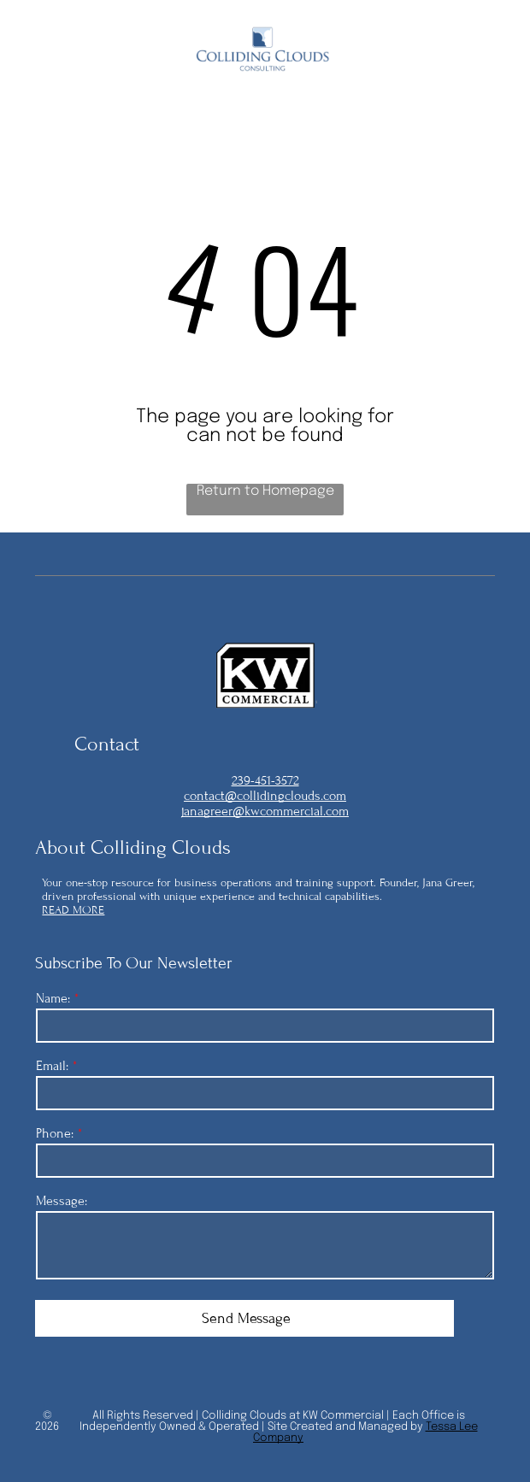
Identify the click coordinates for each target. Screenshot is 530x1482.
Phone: (55, 1133)
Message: (61, 1201)
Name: (53, 998)
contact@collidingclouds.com (265, 795)
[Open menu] (483, 50)
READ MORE (73, 910)
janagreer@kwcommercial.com (265, 811)
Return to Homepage (265, 491)
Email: (52, 1065)
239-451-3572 (265, 780)
